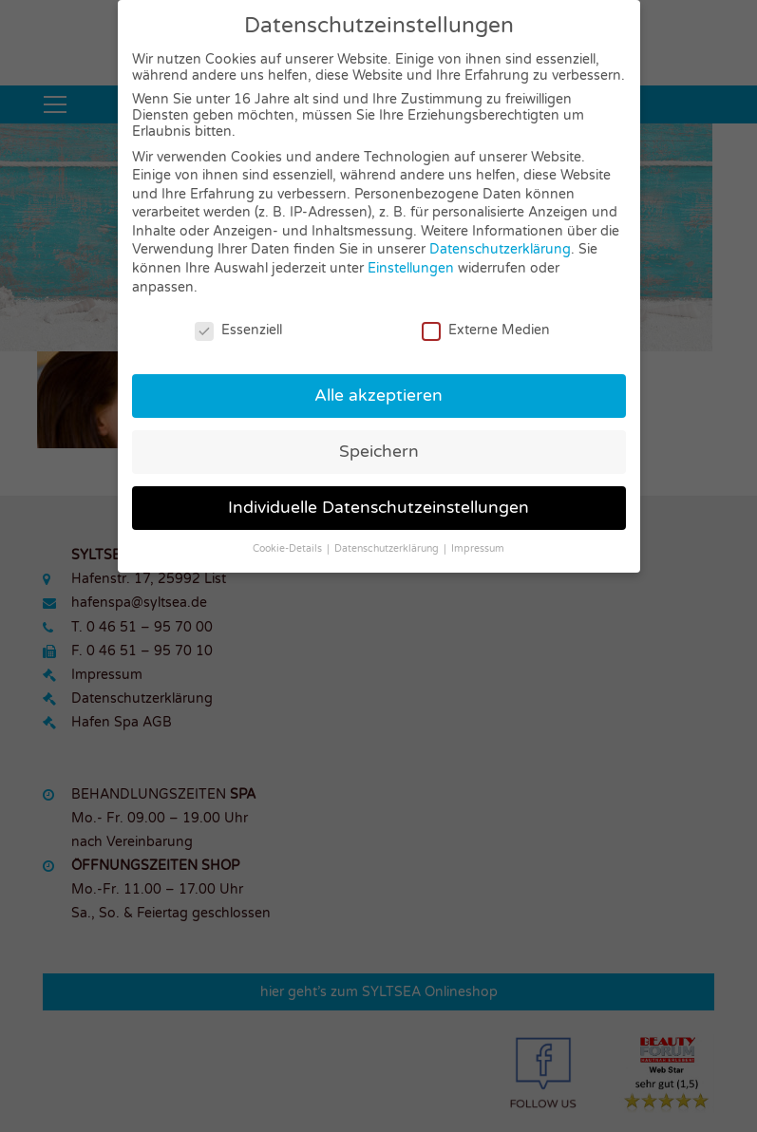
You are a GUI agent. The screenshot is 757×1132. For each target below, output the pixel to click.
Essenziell (238, 329)
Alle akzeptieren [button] (378, 396)
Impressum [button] (477, 548)
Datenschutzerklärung (500, 249)
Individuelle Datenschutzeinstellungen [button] (378, 508)
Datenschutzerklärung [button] (388, 548)
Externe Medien (486, 329)
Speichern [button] (379, 452)
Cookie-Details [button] (289, 548)
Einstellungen (411, 268)
